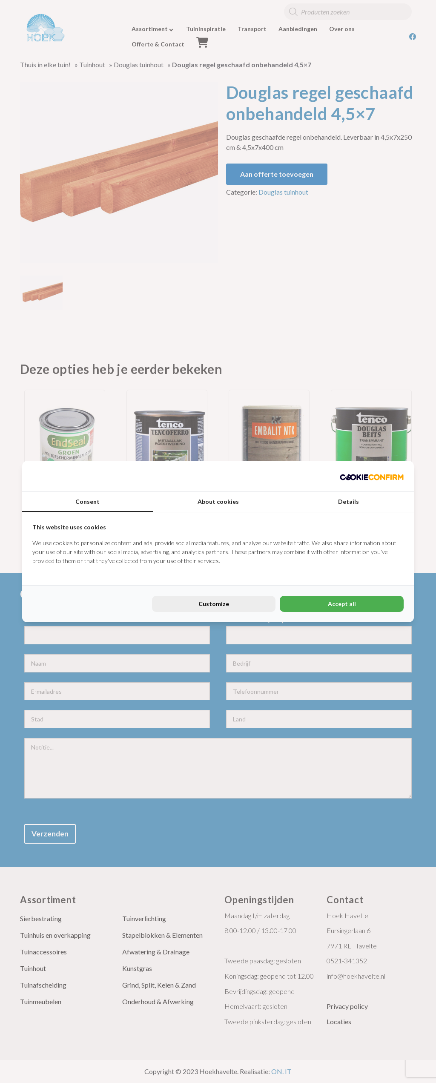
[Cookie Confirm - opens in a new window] (372, 476)
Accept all (342, 603)
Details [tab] (348, 501)
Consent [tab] (87, 501)
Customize (213, 603)
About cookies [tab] (218, 501)
